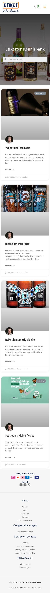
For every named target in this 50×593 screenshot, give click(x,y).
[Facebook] (21, 485)
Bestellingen (25, 567)
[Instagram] (25, 485)
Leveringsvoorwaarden (25, 546)
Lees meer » (10, 170)
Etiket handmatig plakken (20, 339)
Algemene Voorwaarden (25, 553)
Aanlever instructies (25, 531)
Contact (25, 517)
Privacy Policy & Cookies (25, 549)
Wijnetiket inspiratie (17, 147)
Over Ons (25, 513)
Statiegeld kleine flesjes (19, 435)
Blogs (25, 510)
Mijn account (25, 564)
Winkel (25, 507)
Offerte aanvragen (25, 520)
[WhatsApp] (29, 485)
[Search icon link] (35, 7)
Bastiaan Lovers (34, 587)
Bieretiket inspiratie (17, 243)
